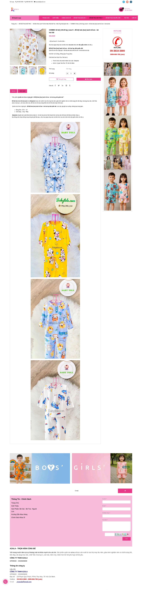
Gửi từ (54, 63)
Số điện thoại (105, 513)
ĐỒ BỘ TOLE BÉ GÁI (80, 18)
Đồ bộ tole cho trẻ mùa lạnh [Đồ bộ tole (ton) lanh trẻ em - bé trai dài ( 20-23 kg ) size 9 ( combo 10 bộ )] (20, 101)
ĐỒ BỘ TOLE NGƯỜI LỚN (113, 18)
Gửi (126, 538)
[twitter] (124, 1)
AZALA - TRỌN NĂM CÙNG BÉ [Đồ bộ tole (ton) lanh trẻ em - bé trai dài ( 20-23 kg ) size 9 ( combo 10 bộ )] (23, 549)
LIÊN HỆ (134, 18)
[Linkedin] (62, 85)
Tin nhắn (104, 520)
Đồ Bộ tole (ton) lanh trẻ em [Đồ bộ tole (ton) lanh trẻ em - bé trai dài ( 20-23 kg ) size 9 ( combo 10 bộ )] (35, 106)
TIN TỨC (126, 18)
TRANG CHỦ (46, 18)
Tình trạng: (52, 69)
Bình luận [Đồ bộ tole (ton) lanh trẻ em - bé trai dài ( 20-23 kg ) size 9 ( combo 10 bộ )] (22, 91)
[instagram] (131, 1)
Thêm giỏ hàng (61, 79)
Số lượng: (52, 73)
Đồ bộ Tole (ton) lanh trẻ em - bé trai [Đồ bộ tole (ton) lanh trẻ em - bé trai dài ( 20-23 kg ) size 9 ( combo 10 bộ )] (61, 48)
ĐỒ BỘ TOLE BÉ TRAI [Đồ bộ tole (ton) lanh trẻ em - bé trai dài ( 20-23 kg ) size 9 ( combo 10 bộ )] (25, 24)
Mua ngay (88, 79)
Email (103, 506)
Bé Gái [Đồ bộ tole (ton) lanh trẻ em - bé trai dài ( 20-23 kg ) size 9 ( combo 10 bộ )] (22, 509)
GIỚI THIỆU (55, 18)
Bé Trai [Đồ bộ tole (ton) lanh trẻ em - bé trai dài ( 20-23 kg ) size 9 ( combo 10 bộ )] (28, 509)
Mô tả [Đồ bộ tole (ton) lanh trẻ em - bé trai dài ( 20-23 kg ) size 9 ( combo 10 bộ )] (13, 91)
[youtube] (128, 1)
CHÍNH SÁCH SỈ (66, 18)
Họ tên (104, 499)
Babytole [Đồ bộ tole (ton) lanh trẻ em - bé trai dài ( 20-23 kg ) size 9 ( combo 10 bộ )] (32, 101)
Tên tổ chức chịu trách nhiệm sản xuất (63, 60)
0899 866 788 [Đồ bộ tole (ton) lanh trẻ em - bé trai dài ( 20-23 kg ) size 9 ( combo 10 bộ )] (29, 1)
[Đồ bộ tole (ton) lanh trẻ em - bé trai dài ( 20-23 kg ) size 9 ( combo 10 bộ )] (125, 9)
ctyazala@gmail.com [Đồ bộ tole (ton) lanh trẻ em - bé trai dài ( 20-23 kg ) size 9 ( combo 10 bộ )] (39, 1)
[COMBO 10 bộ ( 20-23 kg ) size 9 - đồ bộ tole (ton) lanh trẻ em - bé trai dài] (15, 9)
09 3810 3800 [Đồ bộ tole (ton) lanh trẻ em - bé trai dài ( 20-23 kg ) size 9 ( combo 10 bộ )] (19, 1)
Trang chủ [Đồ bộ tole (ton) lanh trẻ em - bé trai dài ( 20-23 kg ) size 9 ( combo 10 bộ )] (14, 24)
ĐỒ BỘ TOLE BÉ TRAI (96, 18)
